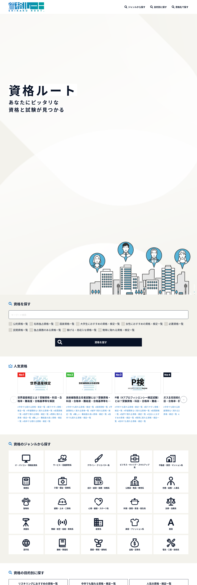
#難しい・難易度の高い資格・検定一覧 (90, 414)
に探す (160, 6)
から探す (136, 6)
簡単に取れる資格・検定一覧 (116, 330)
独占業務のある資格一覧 (45, 330)
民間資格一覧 (18, 330)
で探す (181, 6)
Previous (15, 397)
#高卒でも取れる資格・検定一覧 (36, 421)
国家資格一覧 (64, 324)
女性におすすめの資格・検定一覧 (142, 324)
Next (181, 397)
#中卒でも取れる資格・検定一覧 (31, 407)
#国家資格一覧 (101, 407)
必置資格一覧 (173, 324)
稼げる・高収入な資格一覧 (79, 330)
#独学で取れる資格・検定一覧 (35, 414)
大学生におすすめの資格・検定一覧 (98, 324)
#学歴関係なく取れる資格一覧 (39, 410)
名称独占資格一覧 (41, 324)
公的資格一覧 (18, 324)
